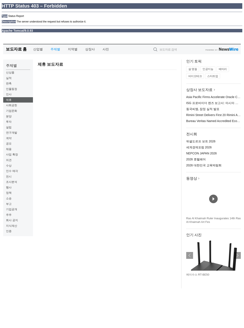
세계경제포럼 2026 (199, 147)
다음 (237, 255)
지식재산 (11, 225)
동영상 (191, 178)
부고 (9, 204)
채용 (9, 149)
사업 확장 (12, 154)
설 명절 (192, 69)
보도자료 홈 (16, 49)
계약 (9, 138)
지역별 (72, 49)
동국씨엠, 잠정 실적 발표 (203, 109)
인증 (9, 231)
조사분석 (11, 181)
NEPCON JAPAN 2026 (201, 153)
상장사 (90, 49)
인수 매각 (12, 171)
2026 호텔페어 (196, 159)
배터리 (223, 69)
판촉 (9, 83)
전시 (9, 176)
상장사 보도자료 (199, 90)
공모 (9, 143)
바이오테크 (195, 76)
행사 (9, 187)
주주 (9, 214)
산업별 (38, 49)
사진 (106, 49)
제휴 (9, 99)
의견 (9, 160)
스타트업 (212, 76)
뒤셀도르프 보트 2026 (201, 141)
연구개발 (11, 132)
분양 (9, 116)
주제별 (55, 49)
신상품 (10, 72)
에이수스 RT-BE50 (197, 274)
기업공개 (11, 209)
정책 (9, 192)
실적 (9, 78)
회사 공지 (12, 220)
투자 (9, 121)
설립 (9, 127)
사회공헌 (11, 105)
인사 (9, 94)
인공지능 (207, 69)
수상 (9, 165)
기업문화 (11, 110)
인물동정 (11, 89)
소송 (9, 198)
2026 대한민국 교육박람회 (204, 165)
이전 (189, 255)
